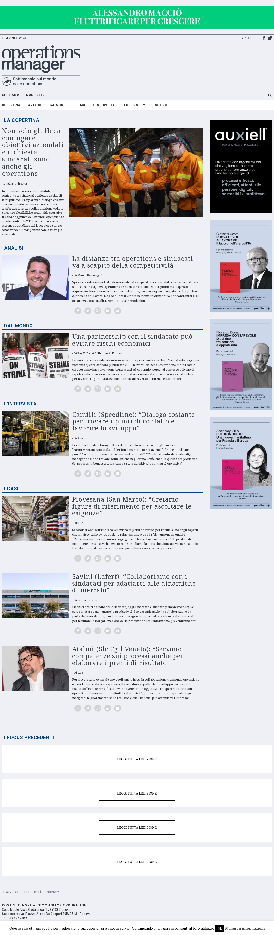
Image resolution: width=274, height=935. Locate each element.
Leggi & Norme (134, 105)
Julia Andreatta (17, 183)
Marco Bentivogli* (89, 275)
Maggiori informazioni (245, 928)
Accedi (247, 38)
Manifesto (35, 95)
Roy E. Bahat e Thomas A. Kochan (99, 353)
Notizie (161, 105)
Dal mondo (58, 105)
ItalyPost (11, 892)
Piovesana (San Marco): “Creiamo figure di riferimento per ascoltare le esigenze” (131, 506)
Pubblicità (33, 892)
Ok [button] (220, 928)
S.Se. (80, 438)
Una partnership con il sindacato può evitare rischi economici (132, 340)
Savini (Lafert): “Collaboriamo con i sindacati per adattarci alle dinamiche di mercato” (134, 583)
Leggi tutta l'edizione (137, 759)
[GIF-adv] (137, 8)
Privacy (52, 892)
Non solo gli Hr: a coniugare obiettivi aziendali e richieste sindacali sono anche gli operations (33, 152)
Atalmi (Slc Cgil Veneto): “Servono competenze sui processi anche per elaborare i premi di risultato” (128, 656)
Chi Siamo (10, 95)
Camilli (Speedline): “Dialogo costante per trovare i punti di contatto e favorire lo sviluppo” (133, 421)
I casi (80, 105)
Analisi (34, 105)
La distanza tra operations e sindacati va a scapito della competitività (132, 262)
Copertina (11, 105)
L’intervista (104, 105)
